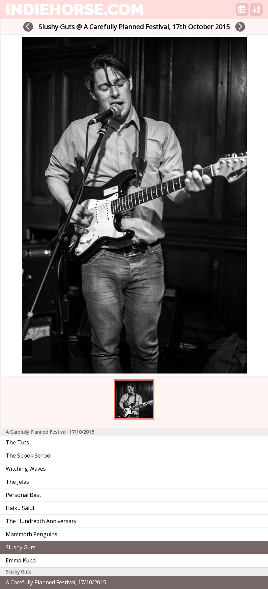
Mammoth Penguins (31, 534)
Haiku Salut (20, 508)
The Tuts (17, 442)
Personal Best (23, 495)
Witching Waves (26, 468)
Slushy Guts (20, 547)
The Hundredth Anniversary (41, 521)
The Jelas (17, 481)
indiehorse (74, 9)
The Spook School (29, 455)
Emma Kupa (21, 560)
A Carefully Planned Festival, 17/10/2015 (56, 582)
